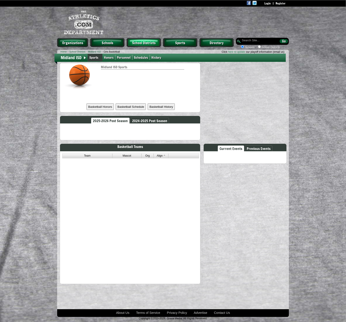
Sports (180, 42)
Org (147, 155)
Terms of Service (148, 312)
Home (63, 51)
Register (281, 3)
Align (161, 155)
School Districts (144, 42)
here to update (236, 51)
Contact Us (222, 312)
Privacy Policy (177, 312)
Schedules (141, 57)
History (156, 57)
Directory (217, 42)
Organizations (72, 42)
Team (87, 155)
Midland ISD (94, 51)
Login (267, 3)
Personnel (124, 57)
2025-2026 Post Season (110, 120)
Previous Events (259, 148)
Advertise (200, 312)
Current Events (231, 148)
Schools (107, 42)
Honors (109, 57)
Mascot (127, 155)
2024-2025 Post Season (149, 120)
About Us (122, 312)
